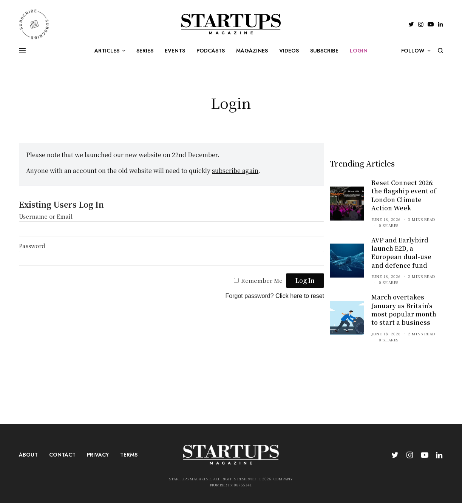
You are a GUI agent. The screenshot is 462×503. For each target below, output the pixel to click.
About (28, 454)
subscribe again (235, 170)
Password (32, 246)
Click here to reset (299, 296)
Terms (129, 454)
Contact (62, 454)
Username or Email (46, 216)
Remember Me (262, 280)
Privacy (98, 454)
